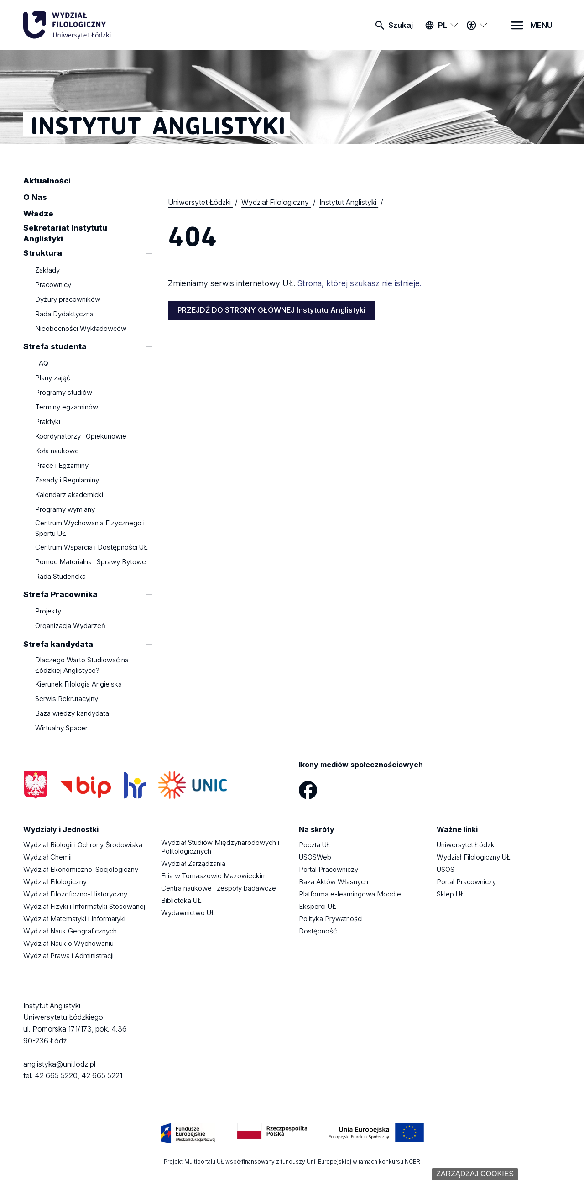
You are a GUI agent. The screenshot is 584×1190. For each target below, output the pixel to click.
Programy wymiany (65, 509)
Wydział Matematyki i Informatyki (74, 918)
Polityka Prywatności (331, 918)
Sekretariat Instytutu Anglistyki (65, 233)
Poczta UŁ (315, 844)
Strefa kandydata (58, 644)
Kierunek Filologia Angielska (78, 684)
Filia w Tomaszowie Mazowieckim (214, 875)
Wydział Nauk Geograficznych (70, 931)
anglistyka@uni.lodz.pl (59, 1064)
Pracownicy (53, 284)
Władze (38, 213)
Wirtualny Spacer (61, 727)
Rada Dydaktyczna (64, 313)
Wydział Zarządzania (193, 863)
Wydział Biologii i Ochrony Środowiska (82, 844)
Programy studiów (63, 392)
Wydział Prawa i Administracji (68, 955)
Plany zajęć (52, 378)
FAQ (41, 363)
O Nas (35, 197)
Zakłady (47, 270)
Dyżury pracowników (67, 299)
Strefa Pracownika (60, 594)
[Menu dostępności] (477, 25)
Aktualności (47, 180)
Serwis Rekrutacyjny (66, 698)
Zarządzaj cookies (475, 1174)
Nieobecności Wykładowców (80, 328)
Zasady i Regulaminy (67, 480)
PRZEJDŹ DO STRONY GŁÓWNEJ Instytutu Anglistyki (271, 310)
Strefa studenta (55, 346)
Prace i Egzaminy (62, 465)
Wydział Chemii (47, 857)
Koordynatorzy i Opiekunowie (80, 436)
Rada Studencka (60, 576)
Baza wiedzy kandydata (72, 713)
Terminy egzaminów (66, 407)
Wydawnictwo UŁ (188, 912)
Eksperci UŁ (317, 906)
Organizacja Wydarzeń (70, 626)
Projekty (48, 611)
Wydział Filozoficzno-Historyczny (75, 894)
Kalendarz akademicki (69, 495)
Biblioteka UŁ (181, 900)
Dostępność (318, 931)
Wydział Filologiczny (55, 881)
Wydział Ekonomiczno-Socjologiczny (80, 869)
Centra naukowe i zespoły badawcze (218, 888)
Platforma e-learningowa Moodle (350, 894)
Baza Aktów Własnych (333, 881)
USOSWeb (315, 857)
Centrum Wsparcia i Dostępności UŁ (91, 547)
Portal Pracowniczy (328, 869)
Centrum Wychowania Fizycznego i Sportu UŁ (90, 528)
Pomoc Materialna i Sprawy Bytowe (90, 561)
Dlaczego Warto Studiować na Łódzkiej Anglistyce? (82, 665)
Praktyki (47, 422)
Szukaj (400, 25)
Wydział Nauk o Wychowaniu (68, 943)
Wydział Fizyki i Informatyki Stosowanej (84, 906)
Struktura (42, 253)
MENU (541, 25)
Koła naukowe (57, 451)
